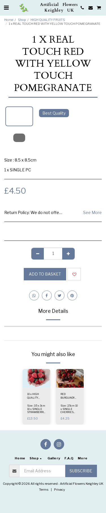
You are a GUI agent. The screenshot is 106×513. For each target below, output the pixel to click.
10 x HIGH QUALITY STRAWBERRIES (37, 396)
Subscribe (81, 470)
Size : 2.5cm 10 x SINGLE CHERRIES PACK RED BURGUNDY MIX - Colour (69, 413)
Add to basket (45, 274)
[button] (6, 7)
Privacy (59, 490)
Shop (22, 20)
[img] (36, 378)
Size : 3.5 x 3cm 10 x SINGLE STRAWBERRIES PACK (37, 410)
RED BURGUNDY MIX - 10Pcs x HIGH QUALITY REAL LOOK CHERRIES (69, 396)
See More (92, 212)
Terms (44, 490)
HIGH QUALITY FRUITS (48, 20)
